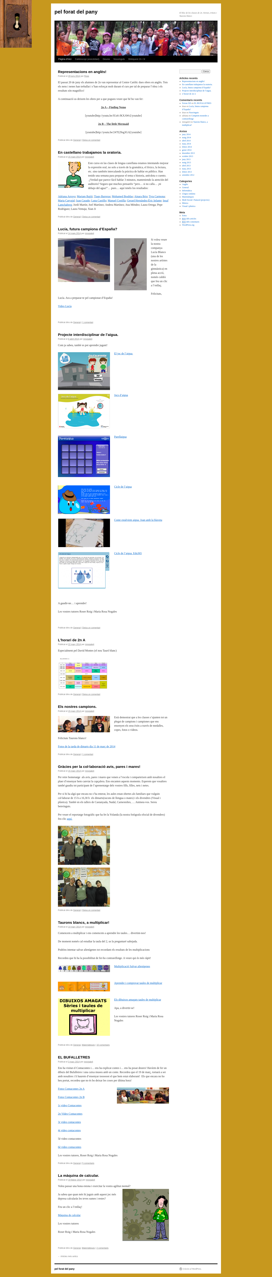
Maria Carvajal (66, 200)
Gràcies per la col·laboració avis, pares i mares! (99, 767)
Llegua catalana (188, 193)
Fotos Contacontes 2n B (71, 1097)
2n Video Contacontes (70, 1113)
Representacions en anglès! (82, 72)
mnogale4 (89, 157)
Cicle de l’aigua (123, 486)
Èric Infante (154, 200)
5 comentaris (88, 1163)
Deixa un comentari (91, 140)
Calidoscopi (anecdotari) (87, 59)
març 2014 (186, 144)
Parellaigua (120, 436)
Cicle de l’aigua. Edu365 (128, 553)
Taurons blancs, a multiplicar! (83, 922)
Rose (86, 76)
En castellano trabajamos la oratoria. (89, 152)
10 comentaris (103, 1045)
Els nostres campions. (77, 707)
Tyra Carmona (157, 196)
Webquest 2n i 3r (136, 59)
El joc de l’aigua (123, 353)
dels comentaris (190, 222)
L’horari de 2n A (71, 640)
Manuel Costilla (117, 200)
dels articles (189, 218)
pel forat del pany (75, 12)
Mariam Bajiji (84, 196)
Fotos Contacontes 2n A (71, 1088)
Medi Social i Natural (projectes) (196, 200)
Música (185, 203)
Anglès (185, 184)
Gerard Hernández (137, 200)
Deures (106, 59)
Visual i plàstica (189, 206)
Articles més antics (68, 1256)
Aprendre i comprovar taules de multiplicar (138, 983)
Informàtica (187, 190)
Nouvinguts (119, 59)
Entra (184, 215)
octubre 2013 (187, 156)
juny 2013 (186, 159)
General (77, 140)
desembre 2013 (188, 153)
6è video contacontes (69, 1147)
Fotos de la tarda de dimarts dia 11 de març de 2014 (86, 746)
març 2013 (186, 169)
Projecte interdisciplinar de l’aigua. (88, 335)
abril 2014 (186, 140)
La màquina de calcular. (78, 1175)
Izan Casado (83, 200)
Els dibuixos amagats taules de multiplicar (137, 999)
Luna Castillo (98, 200)
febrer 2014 (187, 147)
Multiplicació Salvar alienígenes (132, 966)
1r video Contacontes (70, 1105)
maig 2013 (186, 162)
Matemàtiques (88, 1045)
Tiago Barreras (102, 196)
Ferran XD (186, 103)
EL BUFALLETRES (74, 1057)
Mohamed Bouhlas (122, 196)
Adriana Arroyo (66, 196)
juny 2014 (186, 134)
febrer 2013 (187, 172)
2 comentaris (103, 1248)
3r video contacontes (69, 1122)
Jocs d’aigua (121, 395)
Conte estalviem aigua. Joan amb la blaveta (138, 519)
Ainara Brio (140, 196)
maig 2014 (186, 137)
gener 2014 (187, 150)
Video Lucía (65, 306)
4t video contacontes (69, 1130)
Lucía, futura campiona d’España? (87, 229)
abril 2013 (186, 165)
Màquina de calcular (69, 1215)
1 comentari (87, 322)
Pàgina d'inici (64, 59)
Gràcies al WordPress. (192, 1269)
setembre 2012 (188, 175)
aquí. (70, 818)
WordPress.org (188, 225)
